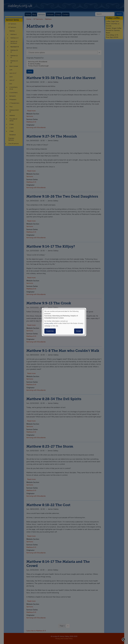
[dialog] (64, 322)
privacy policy (48, 323)
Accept (78, 331)
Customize (50, 331)
